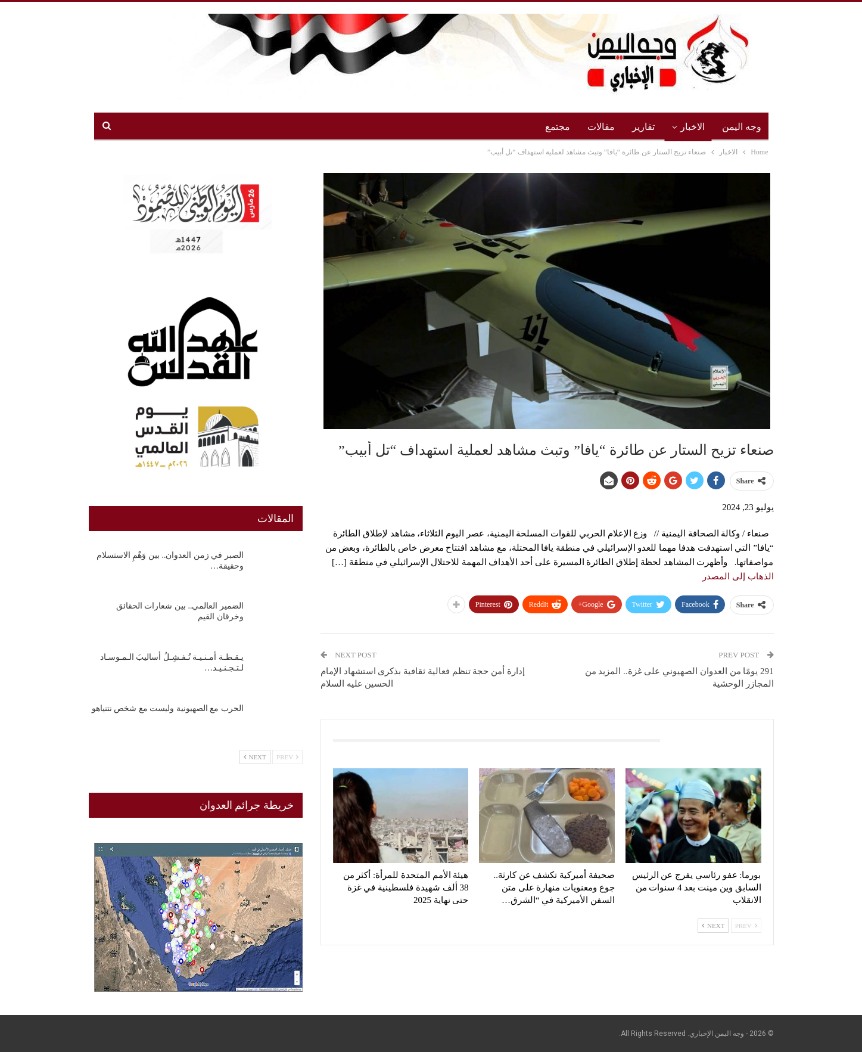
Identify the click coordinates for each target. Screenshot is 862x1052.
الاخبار (692, 127)
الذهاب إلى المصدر (738, 576)
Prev (746, 925)
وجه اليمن (741, 127)
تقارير (643, 127)
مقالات (601, 127)
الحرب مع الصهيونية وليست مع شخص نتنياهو (168, 708)
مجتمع (557, 127)
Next (713, 925)
